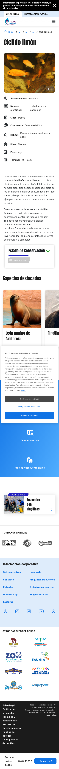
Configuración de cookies (10, 741)
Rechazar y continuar (29, 399)
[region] (29, 384)
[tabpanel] (22, 318)
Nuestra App (10, 594)
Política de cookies (9, 733)
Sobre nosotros (12, 572)
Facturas (8, 601)
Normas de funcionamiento (12, 726)
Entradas (8, 586)
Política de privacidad (9, 711)
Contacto (8, 579)
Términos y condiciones (10, 718)
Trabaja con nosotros (42, 586)
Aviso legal (9, 705)
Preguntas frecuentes (42, 579)
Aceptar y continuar (29, 415)
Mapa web (35, 572)
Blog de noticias (39, 594)
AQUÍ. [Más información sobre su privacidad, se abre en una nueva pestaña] (23, 390)
